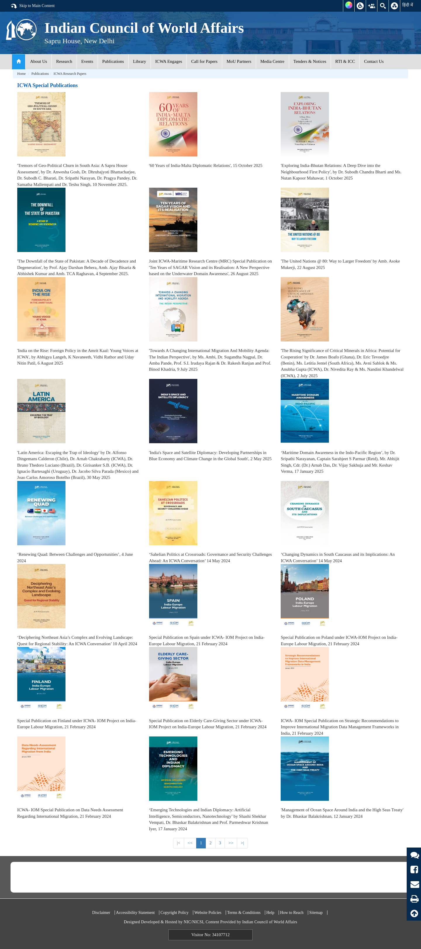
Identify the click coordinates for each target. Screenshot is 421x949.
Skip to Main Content (32, 6)
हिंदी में (407, 5)
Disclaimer (101, 912)
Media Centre (272, 61)
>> (230, 843)
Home (21, 74)
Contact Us (374, 61)
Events (87, 61)
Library (139, 61)
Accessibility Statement (135, 912)
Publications (113, 61)
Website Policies (208, 912)
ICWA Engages (168, 61)
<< (190, 843)
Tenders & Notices (310, 61)
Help (270, 912)
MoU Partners (239, 61)
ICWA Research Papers (70, 74)
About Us (38, 61)
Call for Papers (204, 61)
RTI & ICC (345, 61)
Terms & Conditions (243, 912)
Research (64, 61)
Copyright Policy (175, 912)
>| (242, 843)
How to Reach (291, 912)
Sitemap (316, 912)
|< (178, 843)
